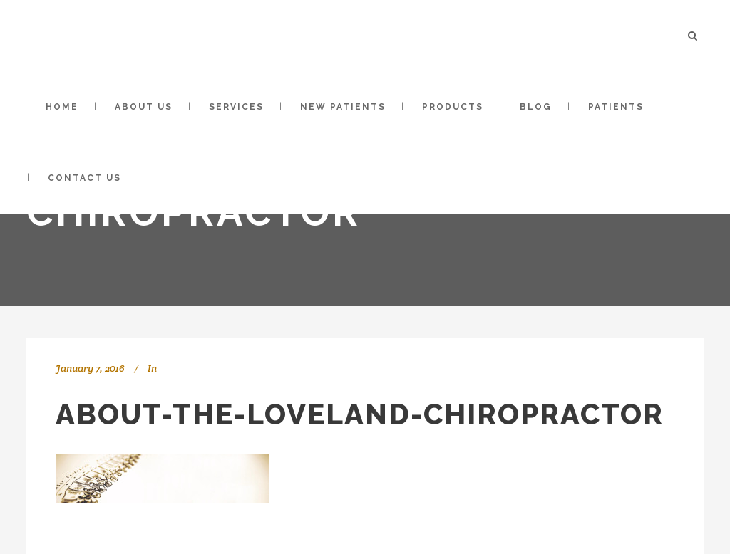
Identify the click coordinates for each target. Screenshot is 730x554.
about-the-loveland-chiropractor (360, 414)
